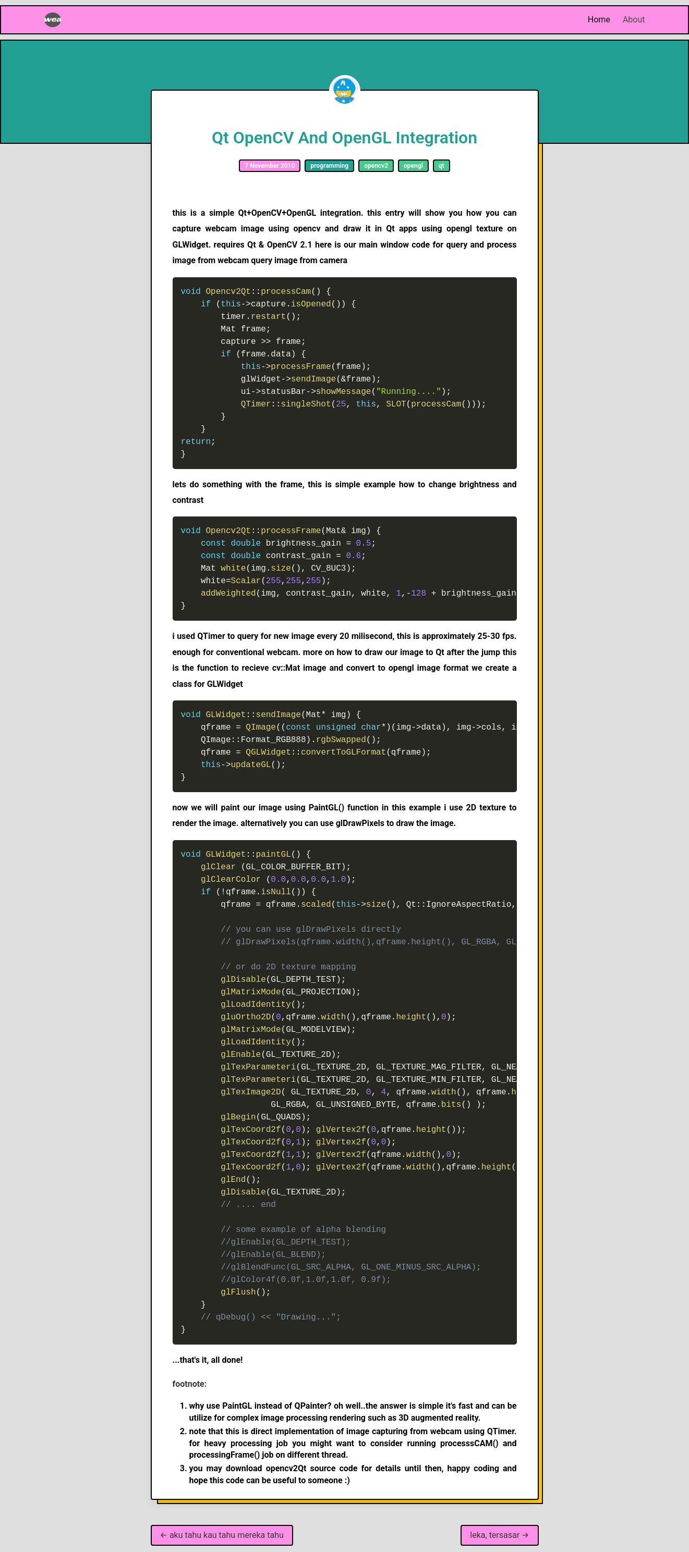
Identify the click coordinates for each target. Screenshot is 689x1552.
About (634, 19)
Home (599, 19)
